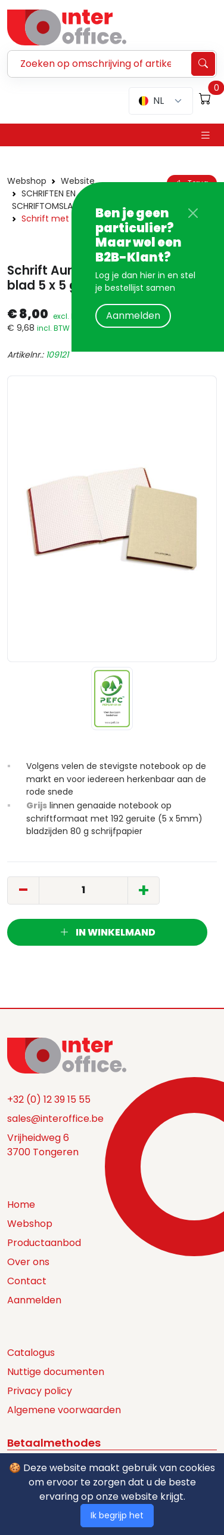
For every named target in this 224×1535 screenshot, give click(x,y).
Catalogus (31, 1352)
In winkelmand (107, 932)
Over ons (28, 1262)
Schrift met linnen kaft (68, 218)
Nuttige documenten (55, 1372)
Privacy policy (39, 1391)
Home (21, 1204)
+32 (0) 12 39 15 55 (49, 1099)
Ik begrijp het (117, 1515)
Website (78, 181)
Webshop (26, 181)
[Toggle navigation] (205, 135)
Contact (26, 1281)
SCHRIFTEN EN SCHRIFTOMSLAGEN (50, 199)
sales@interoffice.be (55, 1118)
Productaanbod (44, 1243)
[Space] (66, 1054)
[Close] (193, 213)
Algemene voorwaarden (64, 1410)
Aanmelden (133, 315)
